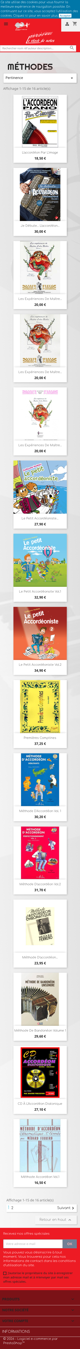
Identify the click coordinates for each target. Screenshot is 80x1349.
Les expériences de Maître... (40, 299)
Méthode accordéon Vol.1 (40, 1177)
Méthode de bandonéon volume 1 (40, 1030)
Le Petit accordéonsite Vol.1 (40, 591)
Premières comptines (40, 738)
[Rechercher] (38, 48)
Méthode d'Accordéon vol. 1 (40, 811)
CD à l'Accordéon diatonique (40, 1103)
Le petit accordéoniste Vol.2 (40, 664)
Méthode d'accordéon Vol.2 (40, 884)
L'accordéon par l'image (40, 152)
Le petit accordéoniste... (40, 518)
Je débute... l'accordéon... (40, 225)
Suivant (66, 1208)
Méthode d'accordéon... (40, 957)
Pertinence (40, 78)
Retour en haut (55, 1220)
